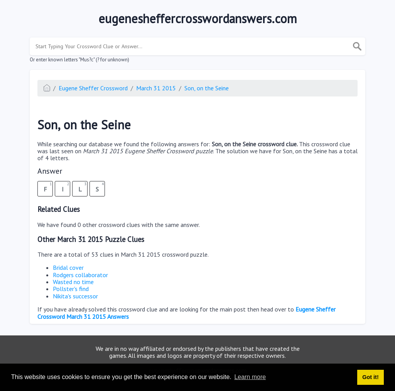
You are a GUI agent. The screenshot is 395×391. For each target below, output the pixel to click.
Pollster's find (71, 289)
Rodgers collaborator (80, 275)
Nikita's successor (75, 296)
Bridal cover (68, 267)
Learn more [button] (250, 377)
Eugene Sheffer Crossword (93, 88)
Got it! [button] (370, 377)
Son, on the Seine (206, 88)
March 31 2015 (156, 88)
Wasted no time (73, 282)
